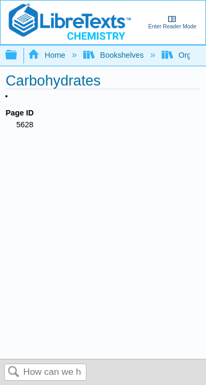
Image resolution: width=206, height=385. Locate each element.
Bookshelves (114, 55)
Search (13, 372)
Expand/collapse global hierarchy (18, 55)
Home (47, 55)
